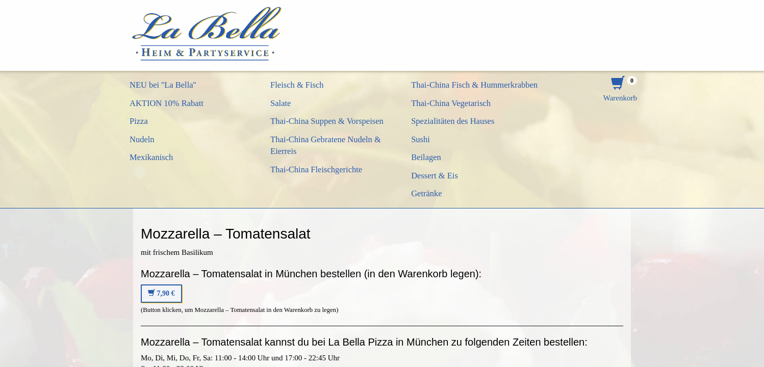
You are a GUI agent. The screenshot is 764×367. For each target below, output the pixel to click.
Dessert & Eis (434, 175)
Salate (280, 103)
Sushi (420, 139)
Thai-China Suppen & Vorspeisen (327, 121)
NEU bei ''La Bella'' (163, 85)
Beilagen (426, 157)
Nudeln (142, 139)
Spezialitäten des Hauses (452, 121)
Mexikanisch (151, 157)
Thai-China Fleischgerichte (316, 169)
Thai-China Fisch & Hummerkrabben (474, 85)
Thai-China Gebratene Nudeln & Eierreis (325, 145)
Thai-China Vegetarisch (451, 103)
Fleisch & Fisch (297, 85)
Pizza (139, 121)
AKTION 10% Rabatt (166, 103)
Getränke (426, 193)
